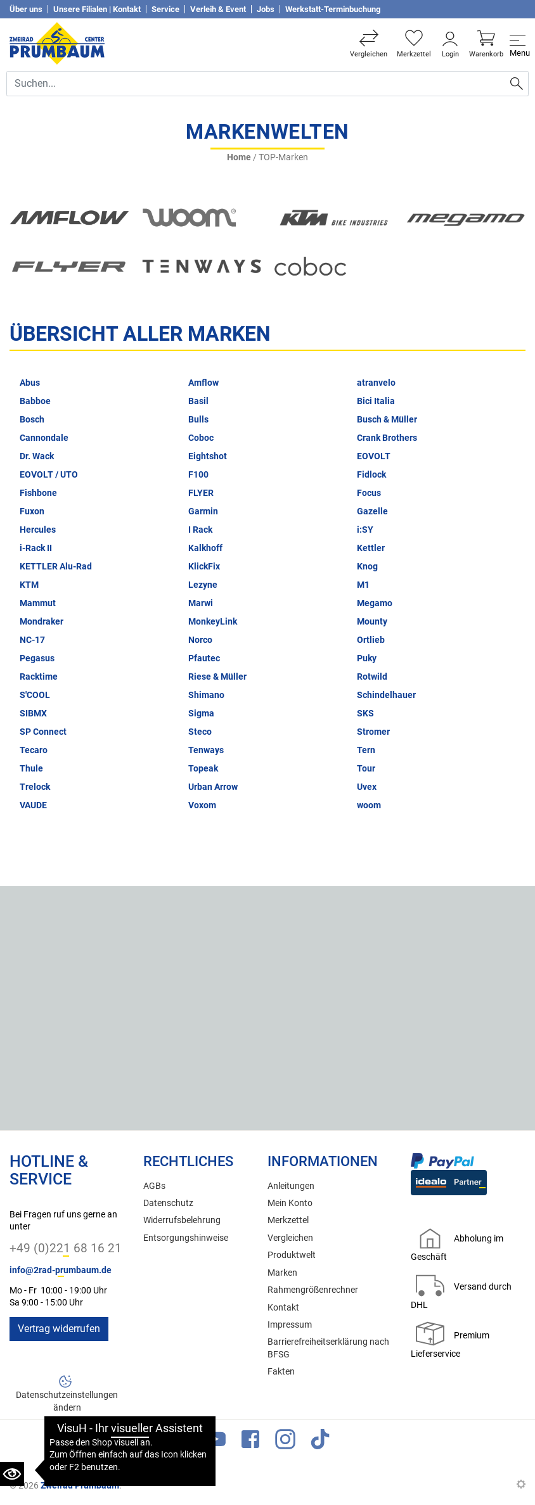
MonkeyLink (212, 621)
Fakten (281, 1371)
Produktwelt (292, 1255)
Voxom (202, 805)
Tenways (206, 750)
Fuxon (32, 511)
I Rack (200, 529)
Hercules (38, 529)
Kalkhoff (205, 548)
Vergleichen (290, 1238)
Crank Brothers (387, 438)
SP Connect (43, 732)
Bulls (198, 419)
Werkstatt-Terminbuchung (332, 9)
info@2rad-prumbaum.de (61, 1270)
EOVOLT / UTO (49, 474)
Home (239, 157)
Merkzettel (288, 1220)
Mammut (38, 603)
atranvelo (376, 383)
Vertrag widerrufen (59, 1329)
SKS (365, 713)
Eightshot (207, 456)
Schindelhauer (386, 695)
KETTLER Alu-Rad (56, 566)
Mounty (372, 621)
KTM (29, 585)
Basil (198, 401)
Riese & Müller (217, 676)
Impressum (290, 1324)
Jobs (265, 9)
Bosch (32, 419)
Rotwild (372, 676)
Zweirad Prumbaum (80, 1485)
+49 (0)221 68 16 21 (66, 1248)
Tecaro (34, 750)
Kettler (371, 548)
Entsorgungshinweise (185, 1238)
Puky (367, 658)
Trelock (35, 787)
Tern (366, 750)
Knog (367, 566)
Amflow (203, 383)
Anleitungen (291, 1186)
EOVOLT (373, 456)
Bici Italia (376, 401)
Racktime (39, 676)
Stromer (373, 732)
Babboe (35, 401)
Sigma (201, 713)
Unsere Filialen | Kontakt (97, 9)
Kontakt (283, 1307)
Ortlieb (371, 640)
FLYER (201, 493)
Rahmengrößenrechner (313, 1290)
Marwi (200, 603)
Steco (200, 732)
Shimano (206, 695)
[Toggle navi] (517, 43)
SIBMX (33, 713)
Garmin (203, 511)
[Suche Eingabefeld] (256, 84)
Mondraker (41, 621)
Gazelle (372, 511)
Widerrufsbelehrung (182, 1220)
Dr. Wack (37, 456)
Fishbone (38, 493)
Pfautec (204, 658)
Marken (282, 1272)
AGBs (154, 1186)
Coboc (201, 438)
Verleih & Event (218, 9)
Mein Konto (290, 1203)
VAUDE (33, 805)
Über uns (26, 9)
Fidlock (371, 474)
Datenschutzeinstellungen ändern (67, 1401)
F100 (198, 474)
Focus (369, 493)
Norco (200, 640)
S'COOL (35, 695)
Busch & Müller (387, 419)
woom (369, 805)
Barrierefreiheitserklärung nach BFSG (328, 1348)
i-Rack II (36, 548)
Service (165, 9)
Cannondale (44, 438)
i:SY (365, 529)
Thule (31, 768)
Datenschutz (168, 1203)
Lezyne (202, 585)
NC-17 (32, 640)
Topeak (203, 768)
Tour (366, 768)
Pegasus (37, 658)
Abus (30, 383)
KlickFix (204, 566)
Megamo (374, 603)
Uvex (367, 787)
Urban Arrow (213, 787)
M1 (363, 585)
